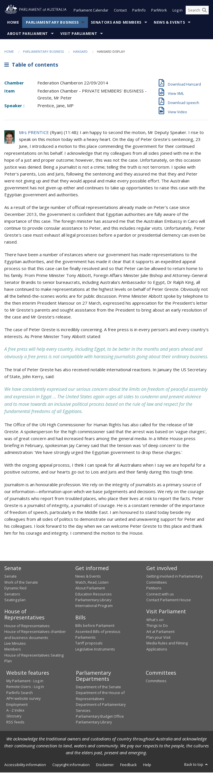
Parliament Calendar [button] (91, 11)
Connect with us (160, 594)
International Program (94, 606)
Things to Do (157, 626)
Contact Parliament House (168, 600)
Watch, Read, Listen (92, 582)
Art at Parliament (160, 632)
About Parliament (27, 34)
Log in (177, 11)
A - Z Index (15, 710)
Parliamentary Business (52, 22)
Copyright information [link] (71, 765)
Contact (120, 11)
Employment (17, 705)
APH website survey (23, 699)
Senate (10, 576)
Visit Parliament (78, 34)
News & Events (169, 22)
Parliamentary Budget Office (100, 716)
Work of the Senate (21, 582)
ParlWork (159, 11)
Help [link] (147, 765)
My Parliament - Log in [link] (24, 681)
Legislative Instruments (95, 649)
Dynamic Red (15, 588)
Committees (156, 681)
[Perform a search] (204, 11)
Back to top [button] (196, 765)
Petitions (154, 588)
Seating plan (15, 600)
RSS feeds (15, 722)
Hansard (80, 52)
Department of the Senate (98, 687)
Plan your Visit (158, 637)
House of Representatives (27, 626)
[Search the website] (197, 11)
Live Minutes (15, 643)
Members (12, 649)
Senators (12, 594)
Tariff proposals (89, 643)
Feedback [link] (128, 765)
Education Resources (93, 594)
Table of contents (31, 65)
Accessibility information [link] (25, 765)
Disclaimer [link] (105, 765)
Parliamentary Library (93, 600)
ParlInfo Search (19, 693)
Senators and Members (116, 22)
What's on (155, 620)
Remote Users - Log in (25, 687)
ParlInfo (139, 11)
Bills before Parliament (94, 626)
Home (13, 22)
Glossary (13, 716)
